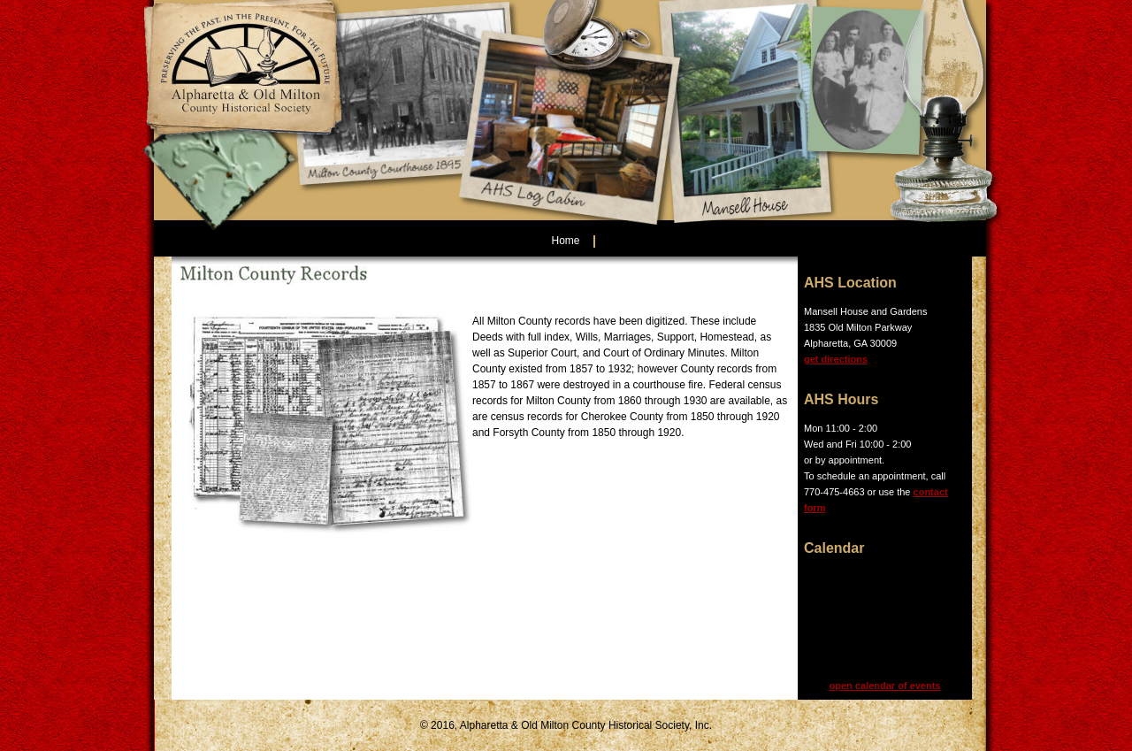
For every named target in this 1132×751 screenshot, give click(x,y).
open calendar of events (885, 685)
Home (565, 240)
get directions (836, 359)
